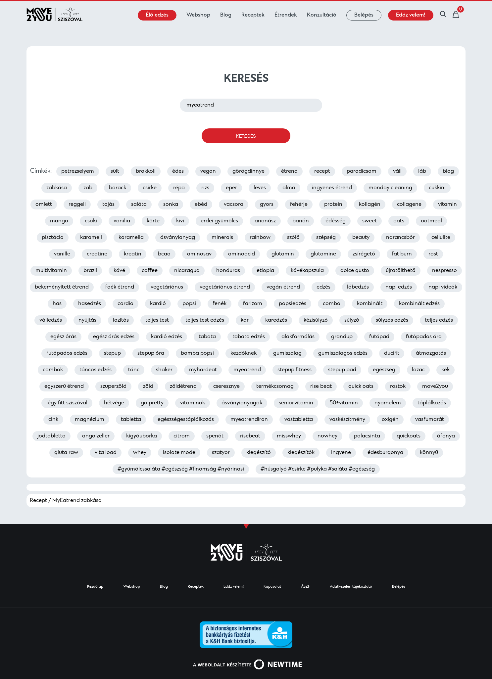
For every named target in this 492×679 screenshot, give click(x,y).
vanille (62, 254)
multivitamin (51, 270)
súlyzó (351, 320)
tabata (207, 337)
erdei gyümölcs (219, 221)
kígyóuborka (141, 436)
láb (422, 171)
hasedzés (89, 303)
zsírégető (364, 254)
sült (115, 171)
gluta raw (66, 452)
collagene (409, 204)
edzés (323, 287)
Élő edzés (157, 15)
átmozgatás (431, 353)
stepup (112, 353)
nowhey (327, 436)
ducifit (391, 353)
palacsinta (367, 436)
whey (139, 452)
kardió (158, 303)
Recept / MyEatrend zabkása (66, 500)
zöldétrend (183, 386)
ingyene (341, 452)
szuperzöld (113, 386)
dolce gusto (354, 270)
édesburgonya (385, 452)
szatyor (221, 452)
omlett (43, 204)
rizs (205, 188)
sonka (170, 204)
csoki (91, 221)
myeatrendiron (249, 419)
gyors (266, 204)
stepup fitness (294, 370)
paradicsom (361, 171)
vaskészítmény (347, 419)
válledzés (50, 320)
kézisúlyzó (316, 320)
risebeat (250, 436)
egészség (384, 370)
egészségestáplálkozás (186, 419)
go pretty (152, 403)
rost (433, 254)
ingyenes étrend (332, 188)
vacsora (233, 204)
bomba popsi (197, 353)
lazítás (121, 320)
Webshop (198, 15)
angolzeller (96, 436)
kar (245, 320)
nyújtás (87, 320)
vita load (106, 452)
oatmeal (431, 221)
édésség (335, 221)
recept (322, 171)
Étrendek (285, 15)
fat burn (402, 254)
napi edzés (398, 287)
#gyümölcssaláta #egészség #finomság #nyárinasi (181, 469)
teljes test (157, 320)
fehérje (299, 204)
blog (448, 171)
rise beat (321, 386)
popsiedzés (292, 303)
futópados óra (424, 337)
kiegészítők (301, 452)
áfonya (446, 436)
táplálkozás (432, 403)
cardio (125, 303)
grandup (342, 337)
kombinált (369, 303)
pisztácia (53, 237)
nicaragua (187, 270)
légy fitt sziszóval (66, 403)
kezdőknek (243, 353)
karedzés (276, 320)
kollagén (369, 204)
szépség (326, 237)
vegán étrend (283, 287)
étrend (289, 171)
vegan (208, 171)
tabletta (131, 419)
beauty (360, 237)
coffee (150, 270)
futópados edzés (66, 353)
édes (178, 171)
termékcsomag (275, 386)
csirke (150, 188)
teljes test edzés (204, 320)
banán (300, 221)
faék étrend (119, 287)
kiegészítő (258, 452)
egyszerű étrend (64, 386)
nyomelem (387, 403)
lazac (418, 370)
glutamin (282, 254)
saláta (139, 204)
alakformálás (298, 337)
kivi (180, 221)
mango (59, 221)
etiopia (265, 270)
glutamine (323, 254)
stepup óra (150, 353)
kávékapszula (307, 270)
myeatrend (247, 370)
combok (53, 370)
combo (331, 303)
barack (117, 188)
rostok (398, 386)
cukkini (437, 188)
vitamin (447, 204)
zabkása (56, 188)
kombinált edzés (419, 303)
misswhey (289, 436)
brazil (90, 270)
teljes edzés (439, 320)
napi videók (442, 287)
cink (53, 419)
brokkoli (146, 171)
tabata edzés (248, 337)
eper (231, 188)
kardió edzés (166, 337)
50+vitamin (344, 403)
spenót (214, 436)
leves (260, 188)
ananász (265, 221)
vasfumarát (429, 419)
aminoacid (241, 254)
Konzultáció (321, 15)
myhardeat (203, 370)
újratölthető (401, 270)
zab (87, 188)
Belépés (363, 15)
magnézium (89, 419)
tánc (133, 370)
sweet (369, 221)
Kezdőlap (95, 587)
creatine (97, 254)
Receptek (253, 15)
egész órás (63, 337)
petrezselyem (77, 171)
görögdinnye (248, 171)
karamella (131, 237)
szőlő (293, 237)
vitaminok (192, 403)
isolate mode (179, 452)
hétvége (114, 403)
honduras (228, 270)
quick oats (360, 386)
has (57, 303)
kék (445, 370)
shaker (164, 370)
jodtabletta (51, 436)
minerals (222, 237)
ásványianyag (177, 237)
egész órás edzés (113, 337)
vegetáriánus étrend (225, 287)
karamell (91, 237)
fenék (219, 303)
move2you (435, 386)
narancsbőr (400, 237)
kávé (119, 270)
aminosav (199, 254)
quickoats (408, 436)
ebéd (201, 204)
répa (179, 188)
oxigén (390, 419)
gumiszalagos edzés (343, 353)
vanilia (122, 221)
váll (397, 171)
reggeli (77, 204)
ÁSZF (305, 587)
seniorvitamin (296, 403)
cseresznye (226, 386)
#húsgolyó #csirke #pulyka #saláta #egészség (318, 469)
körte (153, 221)
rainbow (260, 237)
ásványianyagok (241, 403)
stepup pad (342, 370)
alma (288, 188)
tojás (108, 204)
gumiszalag (287, 353)
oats (398, 221)
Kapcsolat (272, 587)
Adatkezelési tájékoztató (351, 587)
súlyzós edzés (392, 320)
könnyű (429, 452)
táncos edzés (95, 370)
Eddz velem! (410, 15)
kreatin (132, 254)
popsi (189, 303)
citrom (181, 436)
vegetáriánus (167, 287)
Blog (225, 15)
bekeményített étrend (62, 287)
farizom (252, 303)
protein (333, 204)
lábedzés (358, 287)
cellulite (440, 237)
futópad (379, 337)
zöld (148, 386)
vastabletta (298, 419)
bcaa (164, 254)
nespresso (444, 270)
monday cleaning (390, 188)
